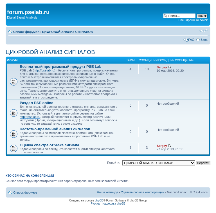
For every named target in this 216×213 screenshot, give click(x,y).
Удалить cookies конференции (143, 192)
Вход (204, 39)
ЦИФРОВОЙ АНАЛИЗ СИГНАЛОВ (67, 31)
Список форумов (26, 31)
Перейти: (113, 162)
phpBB (99, 200)
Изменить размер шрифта (203, 30)
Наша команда (107, 192)
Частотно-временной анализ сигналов (55, 129)
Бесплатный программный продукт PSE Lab (61, 66)
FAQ (191, 39)
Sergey (162, 67)
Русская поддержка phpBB (108, 203)
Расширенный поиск (193, 20)
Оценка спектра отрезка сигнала (49, 145)
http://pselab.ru (44, 70)
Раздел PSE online (36, 103)
